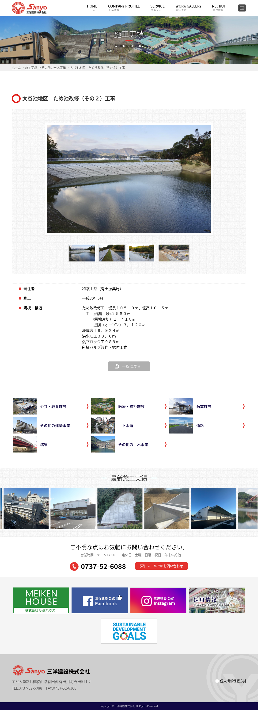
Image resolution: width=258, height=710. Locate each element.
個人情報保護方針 (233, 680)
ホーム (16, 67)
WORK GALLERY (188, 7)
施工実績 (31, 67)
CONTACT (242, 8)
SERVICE (157, 7)
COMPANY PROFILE (124, 7)
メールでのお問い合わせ (161, 565)
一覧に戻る (131, 366)
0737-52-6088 (98, 566)
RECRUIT (219, 7)
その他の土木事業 (54, 67)
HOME (92, 7)
